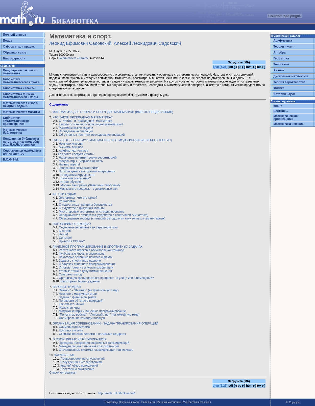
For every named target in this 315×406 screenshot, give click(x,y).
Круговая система (71, 330)
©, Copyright (293, 402)
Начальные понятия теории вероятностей (88, 157)
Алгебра (279, 52)
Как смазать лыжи (71, 304)
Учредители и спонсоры (197, 402)
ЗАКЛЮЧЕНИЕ (64, 355)
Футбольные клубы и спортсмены (82, 253)
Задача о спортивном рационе (80, 260)
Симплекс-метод (70, 274)
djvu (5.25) (220, 67)
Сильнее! (65, 238)
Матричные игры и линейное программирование (92, 311)
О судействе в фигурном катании (81, 208)
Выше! (63, 234)
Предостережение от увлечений (83, 358)
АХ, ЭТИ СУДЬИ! (64, 194)
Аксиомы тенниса (71, 147)
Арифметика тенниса (73, 150)
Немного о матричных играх (78, 294)
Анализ (278, 70)
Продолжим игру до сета (78, 175)
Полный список (14, 34)
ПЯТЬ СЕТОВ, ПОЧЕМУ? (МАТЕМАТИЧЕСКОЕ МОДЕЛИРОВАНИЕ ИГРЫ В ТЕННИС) (112, 140)
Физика (278, 88)
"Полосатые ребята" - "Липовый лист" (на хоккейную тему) (99, 314)
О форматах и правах (19, 46)
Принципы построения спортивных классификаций (94, 343)
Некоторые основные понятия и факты (86, 257)
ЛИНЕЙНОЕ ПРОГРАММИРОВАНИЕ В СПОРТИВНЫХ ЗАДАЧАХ (98, 246)
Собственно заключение (77, 369)
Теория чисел (283, 46)
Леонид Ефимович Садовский (80, 43)
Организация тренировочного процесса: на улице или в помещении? (106, 278)
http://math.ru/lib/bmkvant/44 (116, 393)
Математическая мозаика (21, 112)
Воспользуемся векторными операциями (87, 171)
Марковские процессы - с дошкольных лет (89, 188)
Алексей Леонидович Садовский (147, 43)
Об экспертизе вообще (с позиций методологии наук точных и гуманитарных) (112, 218)
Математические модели (76, 128)
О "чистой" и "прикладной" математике (85, 121)
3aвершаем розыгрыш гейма (78, 168)
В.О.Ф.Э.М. (11, 159)
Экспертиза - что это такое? (78, 197)
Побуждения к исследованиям (81, 362)
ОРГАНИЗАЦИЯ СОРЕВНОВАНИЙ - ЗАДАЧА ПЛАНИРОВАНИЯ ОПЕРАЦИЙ (105, 323)
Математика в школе (288, 124)
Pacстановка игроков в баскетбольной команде (91, 250)
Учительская (148, 402)
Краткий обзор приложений (79, 365)
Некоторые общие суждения (80, 281)
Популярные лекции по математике (20, 72)
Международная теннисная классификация (89, 346)
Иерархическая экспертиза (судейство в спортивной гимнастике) (103, 215)
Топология (281, 64)
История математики (169, 402)
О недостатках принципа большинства (85, 204)
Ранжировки (67, 201)
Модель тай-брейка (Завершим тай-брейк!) (90, 185)
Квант (277, 106)
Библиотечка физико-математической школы (20, 95)
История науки (284, 94)
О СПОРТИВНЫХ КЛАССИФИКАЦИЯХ (79, 339)
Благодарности (14, 58)
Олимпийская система (74, 327)
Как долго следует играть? (76, 154)
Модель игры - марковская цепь (81, 161)
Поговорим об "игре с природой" (81, 300)
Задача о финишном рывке (78, 297)
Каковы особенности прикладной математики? (91, 124)
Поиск (7, 40)
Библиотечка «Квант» (19, 88)
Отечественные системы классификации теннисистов (96, 350)
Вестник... (280, 111)
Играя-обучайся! (72, 182)
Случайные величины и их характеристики (88, 227)
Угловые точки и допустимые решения (85, 271)
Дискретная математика (291, 76)
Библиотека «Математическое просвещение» (16, 121)
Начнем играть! (69, 164)
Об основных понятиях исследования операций (92, 134)
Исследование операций (76, 131)
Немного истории (71, 143)
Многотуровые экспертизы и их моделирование (91, 211)
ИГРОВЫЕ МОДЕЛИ (67, 287)
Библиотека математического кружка (21, 81)
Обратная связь (14, 52)
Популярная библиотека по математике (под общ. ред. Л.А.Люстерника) (21, 141)
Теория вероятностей (289, 82)
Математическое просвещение (285, 117)
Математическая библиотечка (15, 131)
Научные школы (129, 402)
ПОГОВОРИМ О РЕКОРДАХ (71, 224)
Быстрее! (65, 231)
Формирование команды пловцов (82, 318)
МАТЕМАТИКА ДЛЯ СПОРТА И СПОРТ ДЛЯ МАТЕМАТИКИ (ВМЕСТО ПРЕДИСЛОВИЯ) (113, 112)
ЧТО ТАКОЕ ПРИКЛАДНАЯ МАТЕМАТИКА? (83, 117)
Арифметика (282, 40)
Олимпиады (112, 402)
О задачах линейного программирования (87, 264)
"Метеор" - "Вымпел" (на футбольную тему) (89, 290)
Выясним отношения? (76, 178)
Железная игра (69, 307)
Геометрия (281, 58)
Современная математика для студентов (22, 152)
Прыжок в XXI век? (72, 241)
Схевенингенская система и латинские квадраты (92, 334)
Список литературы (62, 372)
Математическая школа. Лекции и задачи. (20, 104)
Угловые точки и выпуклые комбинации (86, 267)
